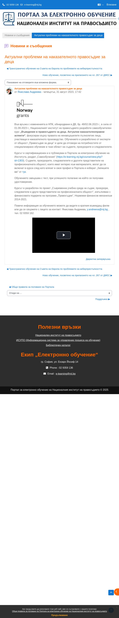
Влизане (111, 4)
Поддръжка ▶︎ (102, 299)
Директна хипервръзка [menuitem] (98, 259)
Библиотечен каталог (58, 345)
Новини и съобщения (17, 35)
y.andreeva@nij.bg (97, 209)
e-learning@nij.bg (33, 4)
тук (24, 172)
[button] (100, 4)
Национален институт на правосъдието (58, 335)
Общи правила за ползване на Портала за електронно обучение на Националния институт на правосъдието (59, 611)
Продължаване (59, 615)
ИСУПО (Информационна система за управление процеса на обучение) (58, 340)
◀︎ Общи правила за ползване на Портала (31, 287)
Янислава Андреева (29, 92)
